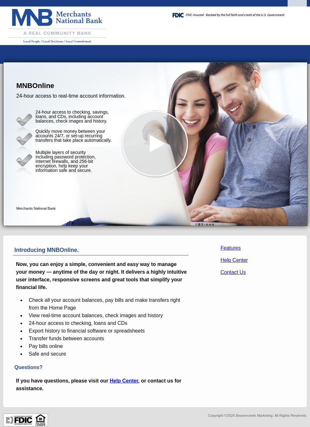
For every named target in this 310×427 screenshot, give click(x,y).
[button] (155, 144)
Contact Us (233, 272)
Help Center (234, 260)
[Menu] (297, 13)
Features (231, 248)
